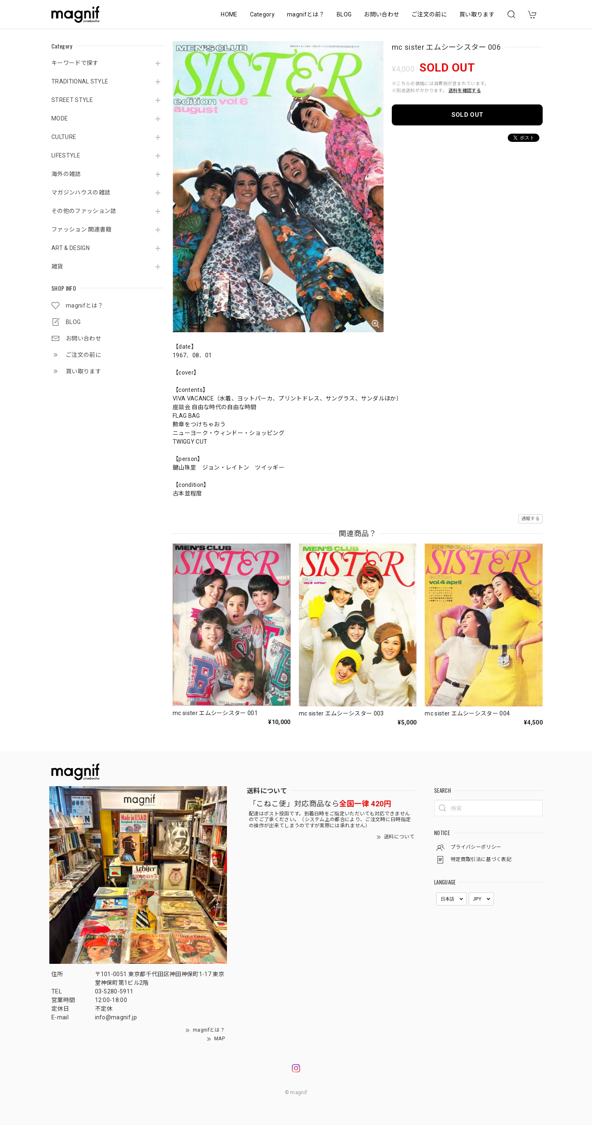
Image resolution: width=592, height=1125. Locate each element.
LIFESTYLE (65, 155)
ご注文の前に (429, 14)
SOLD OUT (467, 114)
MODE (59, 118)
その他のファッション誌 (83, 211)
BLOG (344, 14)
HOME (229, 14)
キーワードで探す (75, 63)
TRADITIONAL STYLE (79, 81)
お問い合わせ (381, 14)
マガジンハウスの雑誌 (80, 192)
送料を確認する (465, 90)
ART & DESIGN (70, 248)
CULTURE (63, 137)
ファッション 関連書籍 (81, 229)
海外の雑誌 (66, 174)
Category (262, 14)
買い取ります (477, 14)
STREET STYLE (72, 100)
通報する (530, 518)
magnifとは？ (305, 14)
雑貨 (57, 266)
